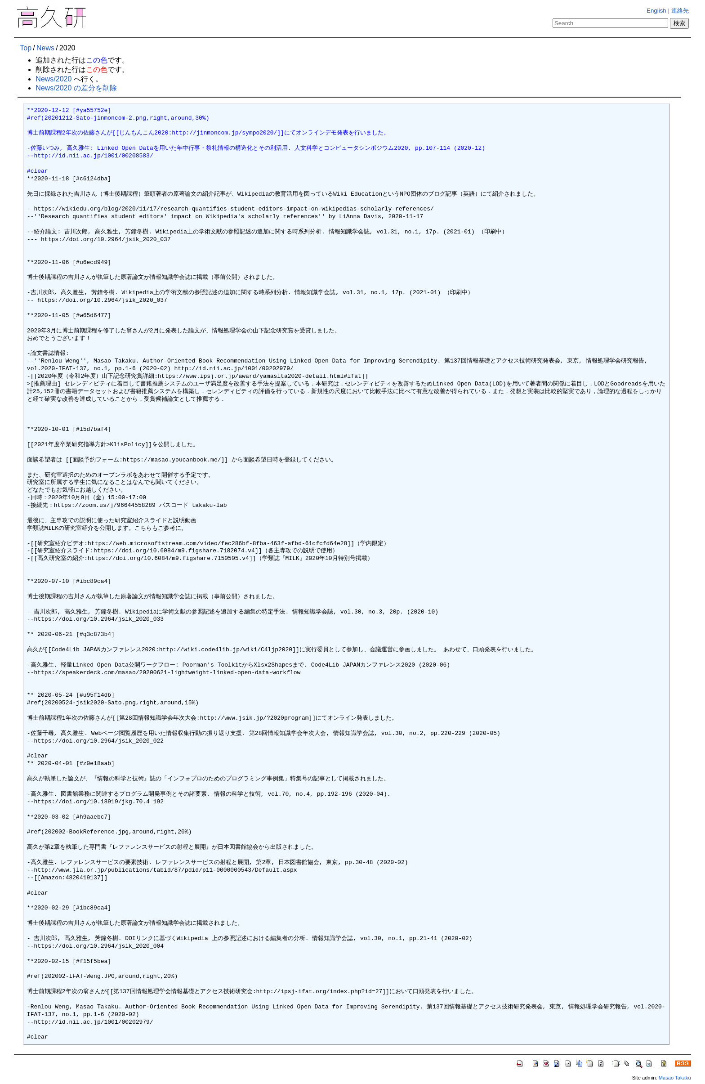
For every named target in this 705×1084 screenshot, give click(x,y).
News (45, 48)
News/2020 (53, 79)
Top (25, 48)
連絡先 (680, 10)
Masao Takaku (675, 1077)
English (656, 10)
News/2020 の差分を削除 (76, 88)
